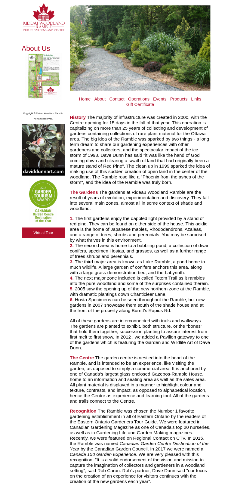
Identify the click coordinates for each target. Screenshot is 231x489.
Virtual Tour (43, 233)
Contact (117, 99)
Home (85, 99)
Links (196, 99)
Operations (138, 99)
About (100, 99)
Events (160, 99)
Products (179, 99)
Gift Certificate (140, 104)
